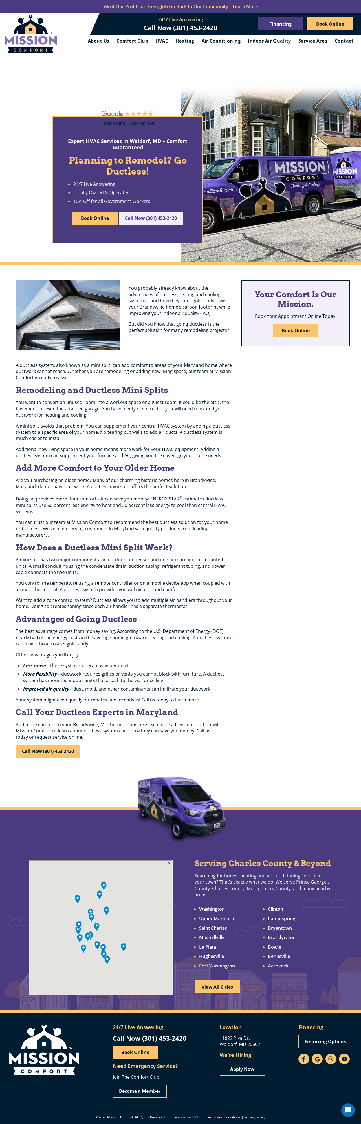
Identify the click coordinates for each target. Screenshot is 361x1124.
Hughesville (211, 956)
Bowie (274, 947)
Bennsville (279, 956)
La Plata (207, 947)
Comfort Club (132, 41)
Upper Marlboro (216, 918)
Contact (344, 41)
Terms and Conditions (223, 1117)
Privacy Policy (254, 1117)
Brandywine (281, 937)
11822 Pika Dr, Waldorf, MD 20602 (240, 1041)
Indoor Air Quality (269, 41)
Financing (280, 24)
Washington (212, 909)
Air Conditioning (221, 41)
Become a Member (139, 1091)
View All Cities (217, 987)
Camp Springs (283, 918)
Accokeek (278, 966)
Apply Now (242, 1069)
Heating (184, 41)
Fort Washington (217, 966)
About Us (98, 41)
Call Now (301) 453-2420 (180, 27)
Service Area (312, 41)
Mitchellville (211, 937)
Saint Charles (213, 928)
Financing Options (325, 1041)
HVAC (161, 41)
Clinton (275, 909)
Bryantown (280, 928)
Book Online (330, 24)
